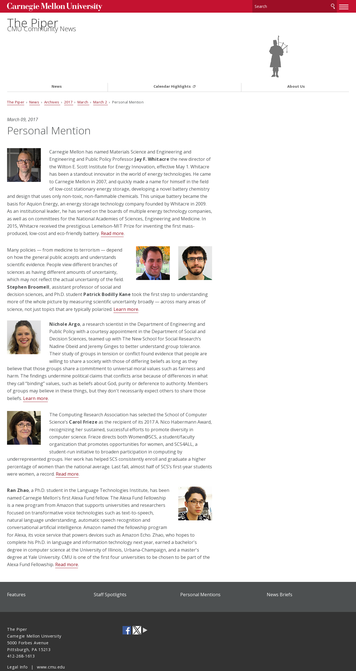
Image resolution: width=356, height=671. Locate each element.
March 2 (100, 81)
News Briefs (279, 574)
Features (16, 574)
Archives (52, 81)
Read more (112, 213)
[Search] (294, 5)
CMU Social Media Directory (145, 610)
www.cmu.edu (51, 646)
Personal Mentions (200, 574)
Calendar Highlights (172, 66)
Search (333, 5)
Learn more (126, 289)
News (57, 66)
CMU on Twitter (137, 610)
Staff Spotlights (110, 574)
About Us (296, 66)
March (83, 81)
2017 (69, 81)
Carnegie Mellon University (49, 6)
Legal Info (17, 646)
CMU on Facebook (127, 610)
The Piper (36, 30)
